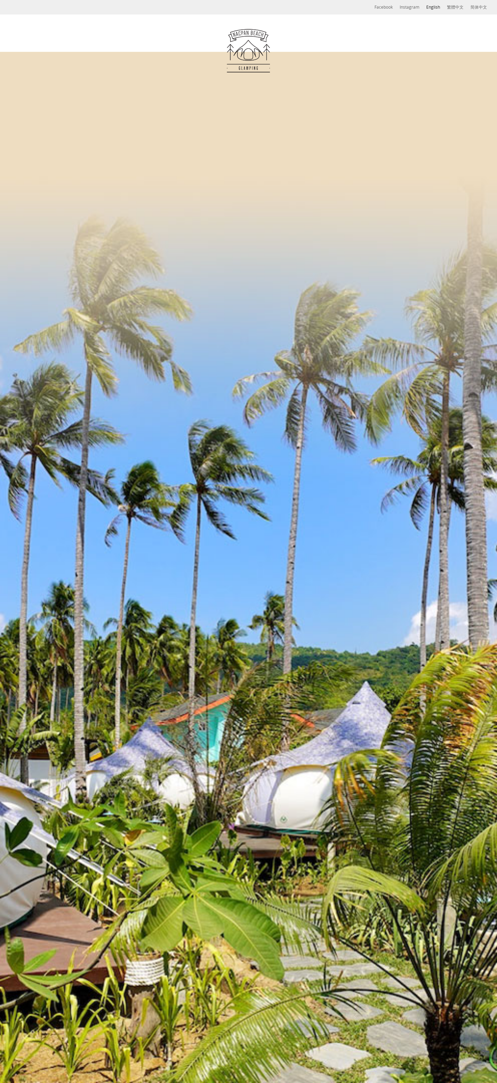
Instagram (409, 7)
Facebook (383, 7)
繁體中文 (455, 7)
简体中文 (478, 7)
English (433, 7)
